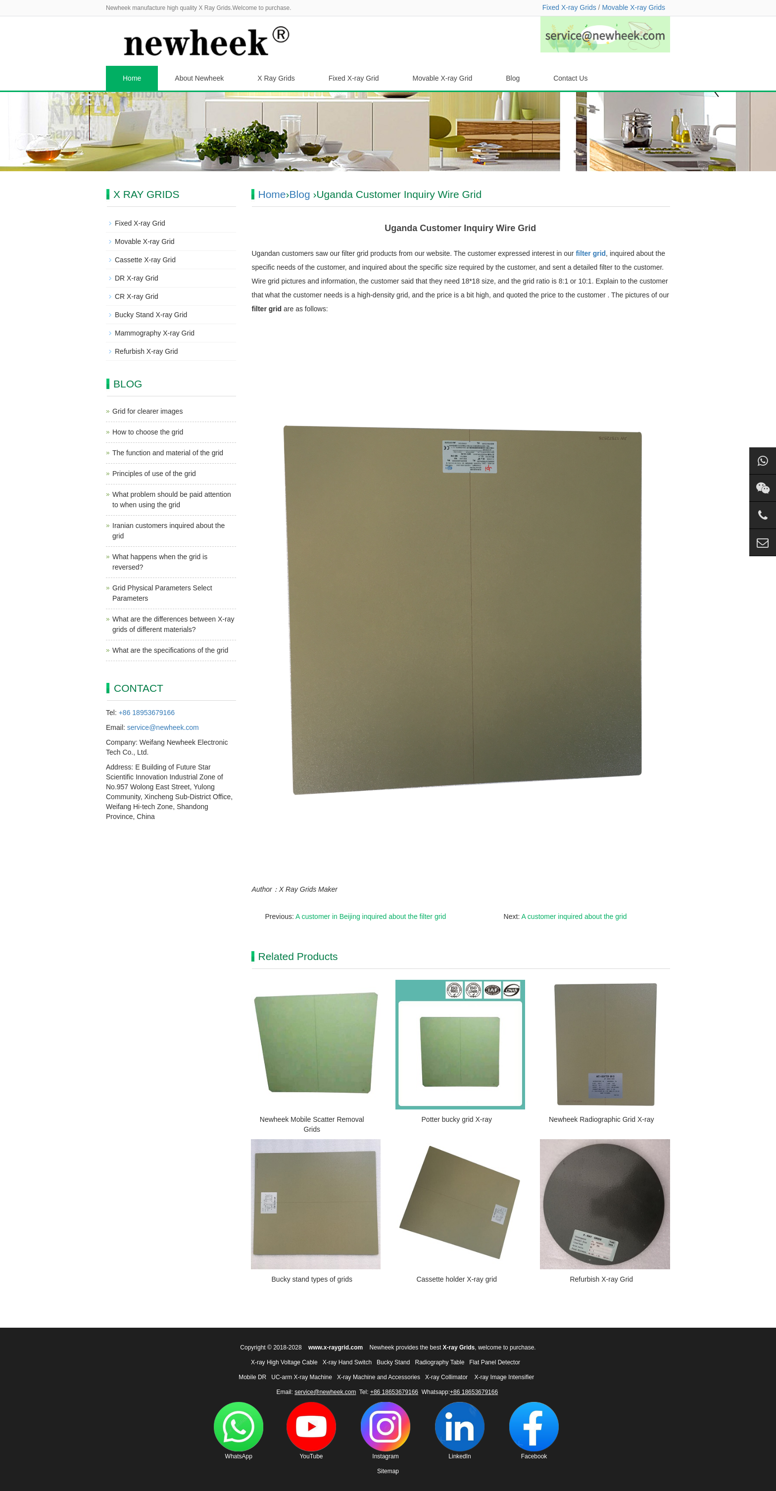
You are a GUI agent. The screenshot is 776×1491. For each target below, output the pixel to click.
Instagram (385, 1431)
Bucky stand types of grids (312, 1279)
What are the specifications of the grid (170, 650)
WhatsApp (238, 1431)
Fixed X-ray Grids (569, 7)
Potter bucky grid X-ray (457, 1119)
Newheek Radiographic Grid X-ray (601, 1119)
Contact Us (570, 78)
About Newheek (199, 78)
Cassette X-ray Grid (145, 260)
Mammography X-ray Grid (154, 333)
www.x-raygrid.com (335, 1347)
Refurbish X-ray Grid (601, 1279)
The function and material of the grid (167, 453)
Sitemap (388, 1471)
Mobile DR (252, 1377)
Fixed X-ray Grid (354, 78)
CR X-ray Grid (136, 296)
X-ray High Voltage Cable (284, 1362)
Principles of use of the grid (154, 474)
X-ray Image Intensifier (504, 1377)
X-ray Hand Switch (347, 1362)
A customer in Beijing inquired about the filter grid (370, 916)
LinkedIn (460, 1431)
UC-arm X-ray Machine (301, 1377)
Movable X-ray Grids (633, 7)
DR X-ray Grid (136, 278)
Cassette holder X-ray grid (456, 1279)
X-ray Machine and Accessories (378, 1377)
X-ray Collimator (446, 1377)
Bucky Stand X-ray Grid (151, 315)
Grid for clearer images (147, 411)
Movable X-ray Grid (443, 78)
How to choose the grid (147, 432)
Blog (513, 78)
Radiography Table (439, 1362)
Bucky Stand (393, 1362)
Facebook (534, 1431)
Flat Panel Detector (494, 1362)
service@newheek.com (163, 727)
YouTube (311, 1431)
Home (132, 78)
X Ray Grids (275, 78)
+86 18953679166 (147, 713)
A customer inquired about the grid (574, 916)
